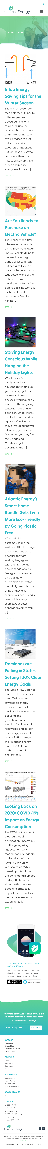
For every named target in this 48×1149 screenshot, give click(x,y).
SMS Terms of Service (12, 1049)
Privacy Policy (10, 1051)
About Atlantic (10, 1078)
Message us (11, 1108)
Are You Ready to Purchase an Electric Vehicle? (21, 228)
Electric (7, 1061)
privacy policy (24, 1140)
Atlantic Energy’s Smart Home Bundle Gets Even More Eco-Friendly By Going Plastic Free (22, 516)
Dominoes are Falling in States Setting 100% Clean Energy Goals (24, 674)
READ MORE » (10, 176)
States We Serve (11, 1081)
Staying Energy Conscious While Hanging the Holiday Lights (21, 362)
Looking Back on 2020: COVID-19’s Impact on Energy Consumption (22, 817)
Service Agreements (12, 1086)
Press (7, 1096)
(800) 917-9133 (12, 1105)
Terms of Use (9, 1046)
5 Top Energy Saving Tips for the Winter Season (23, 96)
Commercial (9, 1066)
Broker (7, 1069)
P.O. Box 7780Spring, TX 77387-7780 (12, 1119)
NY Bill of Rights (10, 1084)
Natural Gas (9, 1063)
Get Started (35, 1028)
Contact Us (9, 1043)
